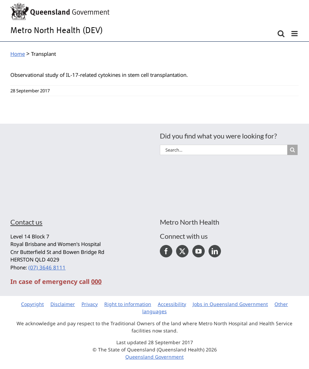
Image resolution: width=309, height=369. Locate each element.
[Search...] (224, 150)
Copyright (32, 304)
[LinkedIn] (215, 251)
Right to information (127, 304)
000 (96, 281)
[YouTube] (198, 251)
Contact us (26, 222)
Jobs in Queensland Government (230, 304)
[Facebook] (166, 251)
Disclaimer (62, 304)
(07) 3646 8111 (47, 267)
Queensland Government (154, 356)
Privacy (89, 304)
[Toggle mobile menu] (295, 33)
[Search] (292, 150)
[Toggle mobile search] (281, 33)
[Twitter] (182, 251)
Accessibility (172, 304)
